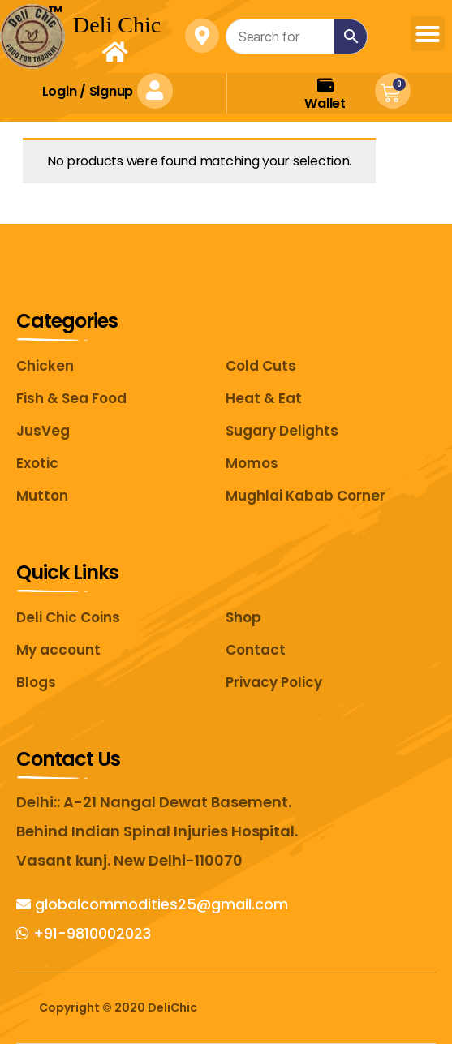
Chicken (45, 366)
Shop (243, 617)
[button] (428, 33)
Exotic (37, 463)
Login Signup (87, 91)
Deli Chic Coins (68, 617)
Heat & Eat (264, 398)
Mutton (42, 495)
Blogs (36, 682)
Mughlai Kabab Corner (305, 495)
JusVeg (43, 430)
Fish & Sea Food (71, 398)
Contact (256, 649)
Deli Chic (117, 24)
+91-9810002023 (83, 933)
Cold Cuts (261, 366)
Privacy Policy (274, 682)
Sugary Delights (282, 430)
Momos (252, 463)
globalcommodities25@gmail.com (152, 904)
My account (58, 649)
